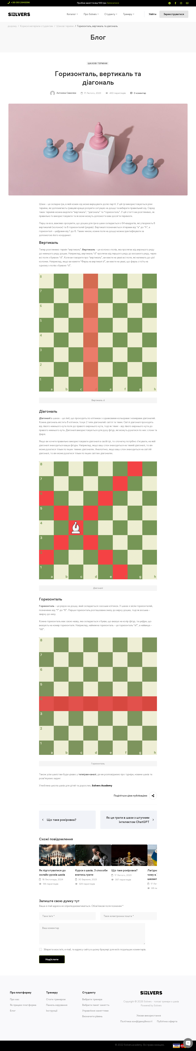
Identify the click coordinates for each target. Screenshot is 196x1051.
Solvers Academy (102, 785)
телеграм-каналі (87, 774)
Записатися (113, 3)
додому (12, 26)
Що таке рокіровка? (124, 870)
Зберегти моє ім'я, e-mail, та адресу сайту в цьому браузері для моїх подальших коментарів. (95, 949)
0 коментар (138, 93)
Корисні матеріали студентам (36, 26)
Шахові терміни (65, 26)
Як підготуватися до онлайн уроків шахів (52, 872)
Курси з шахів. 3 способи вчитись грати (91, 872)
